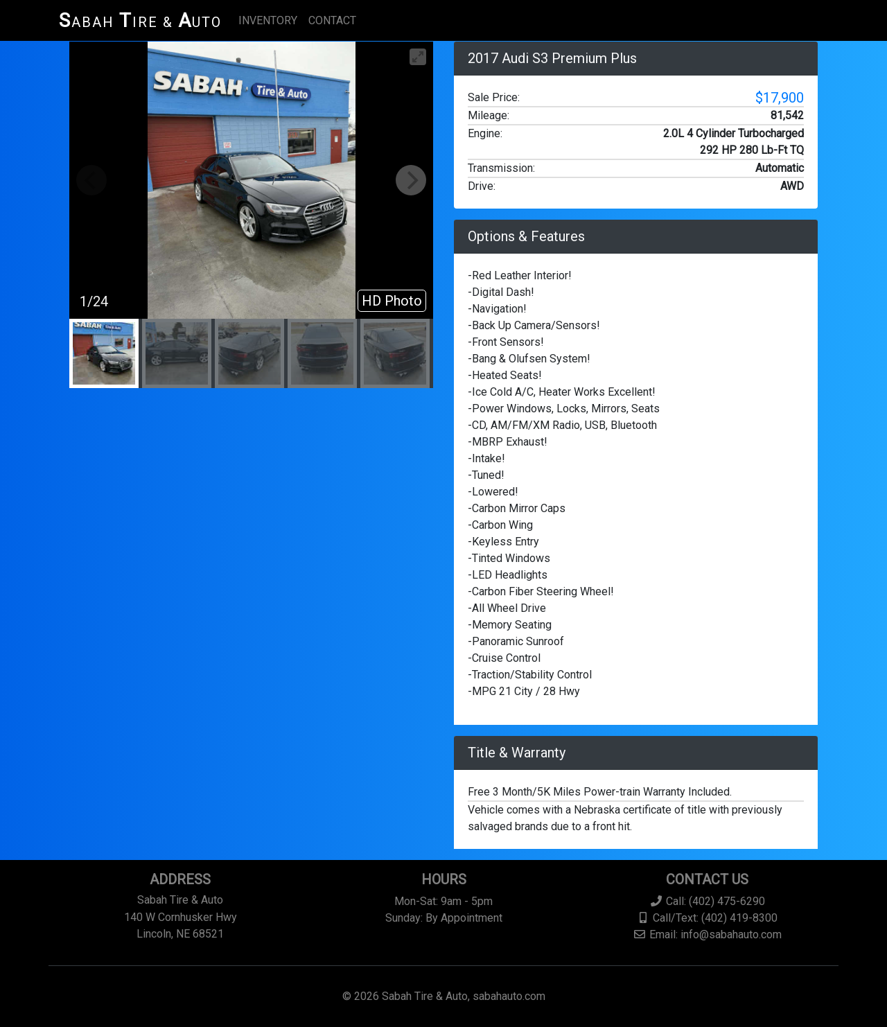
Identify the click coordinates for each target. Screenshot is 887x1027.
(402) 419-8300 (739, 917)
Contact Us (707, 879)
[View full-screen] (418, 57)
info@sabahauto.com (731, 934)
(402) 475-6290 (727, 901)
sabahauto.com (509, 996)
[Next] (411, 180)
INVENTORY (267, 20)
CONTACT (332, 20)
